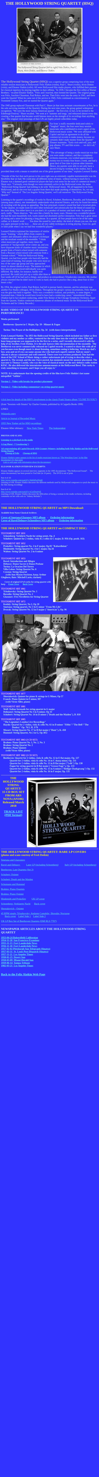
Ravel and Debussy (11, 864)
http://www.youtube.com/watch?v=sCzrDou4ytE (21, 492)
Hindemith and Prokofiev (13, 898)
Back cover (39, 903)
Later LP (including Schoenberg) (42, 864)
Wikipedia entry (8, 413)
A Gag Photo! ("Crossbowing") (15, 444)
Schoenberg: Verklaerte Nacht (15, 903)
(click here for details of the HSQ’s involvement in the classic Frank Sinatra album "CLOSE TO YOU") (49, 399)
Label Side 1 (24, 916)
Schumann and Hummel (13, 884)
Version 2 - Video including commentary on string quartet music (32, 387)
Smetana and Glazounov (13, 860)
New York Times (35, 428)
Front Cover (13, 584)
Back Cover (28, 584)
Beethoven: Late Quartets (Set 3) (17, 869)
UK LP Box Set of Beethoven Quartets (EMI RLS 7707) (29, 921)
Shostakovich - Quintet (12, 908)
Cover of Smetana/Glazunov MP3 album (23, 517)
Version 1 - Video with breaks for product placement (26, 381)
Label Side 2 (39, 916)
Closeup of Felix (12, 453)
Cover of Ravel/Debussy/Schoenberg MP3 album (27, 520)
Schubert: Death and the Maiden (17, 879)
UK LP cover (38, 898)
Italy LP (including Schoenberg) (80, 864)
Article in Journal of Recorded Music (18, 418)
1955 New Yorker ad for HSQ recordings (21, 423)
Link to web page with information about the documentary (27, 462)
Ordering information (62, 517)
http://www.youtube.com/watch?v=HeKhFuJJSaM (22, 480)
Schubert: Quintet (9, 874)
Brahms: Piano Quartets (12, 889)
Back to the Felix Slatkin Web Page (23, 974)
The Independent (57, 428)
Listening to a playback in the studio (17, 440)
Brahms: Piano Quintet (12, 894)
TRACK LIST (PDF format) (13, 813)
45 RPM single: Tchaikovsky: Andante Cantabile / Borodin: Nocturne (35, 913)
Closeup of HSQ (30, 453)
